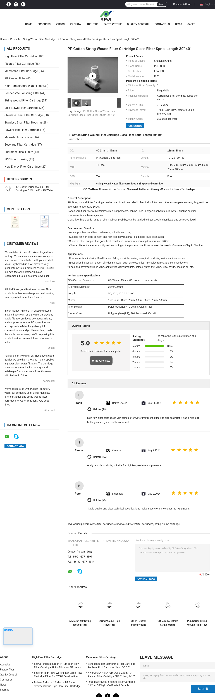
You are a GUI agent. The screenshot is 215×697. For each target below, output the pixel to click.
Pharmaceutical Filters (18, 152)
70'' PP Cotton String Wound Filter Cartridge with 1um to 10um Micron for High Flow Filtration (138, 623)
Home (28, 24)
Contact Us (162, 24)
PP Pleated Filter (15, 78)
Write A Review (101, 360)
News (178, 24)
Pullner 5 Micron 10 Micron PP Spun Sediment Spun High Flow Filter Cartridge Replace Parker (57, 685)
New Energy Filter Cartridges (22, 166)
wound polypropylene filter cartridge (93, 524)
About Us (93, 24)
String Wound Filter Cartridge (39, 39)
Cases (191, 24)
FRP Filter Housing (16, 159)
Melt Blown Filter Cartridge (21, 108)
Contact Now (135, 125)
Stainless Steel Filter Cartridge (23, 115)
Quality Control (138, 24)
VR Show (75, 24)
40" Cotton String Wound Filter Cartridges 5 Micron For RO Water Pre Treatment (34, 190)
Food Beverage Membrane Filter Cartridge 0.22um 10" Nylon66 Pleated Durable (111, 683)
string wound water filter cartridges (133, 524)
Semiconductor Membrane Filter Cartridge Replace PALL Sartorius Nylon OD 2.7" (111, 665)
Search (161, 4)
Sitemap (4, 689)
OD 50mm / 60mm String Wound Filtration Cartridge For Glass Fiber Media (167, 623)
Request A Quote (182, 4)
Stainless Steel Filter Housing (23, 122)
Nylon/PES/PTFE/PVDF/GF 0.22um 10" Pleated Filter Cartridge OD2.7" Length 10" (111, 674)
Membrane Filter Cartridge (21, 71)
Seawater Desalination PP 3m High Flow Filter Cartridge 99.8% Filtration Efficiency (57, 665)
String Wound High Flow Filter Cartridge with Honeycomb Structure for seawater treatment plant (109, 623)
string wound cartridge (167, 524)
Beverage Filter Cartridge (20, 144)
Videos (60, 24)
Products (44, 24)
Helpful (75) (99, 500)
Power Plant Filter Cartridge (21, 130)
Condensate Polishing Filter (21, 93)
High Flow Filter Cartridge (20, 56)
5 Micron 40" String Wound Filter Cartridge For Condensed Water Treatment (80, 623)
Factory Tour (113, 24)
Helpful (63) (100, 457)
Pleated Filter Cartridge (19, 63)
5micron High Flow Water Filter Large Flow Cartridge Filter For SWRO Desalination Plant (58, 675)
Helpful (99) (100, 409)
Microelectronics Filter (18, 137)
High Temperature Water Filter (23, 85)
